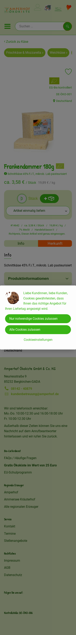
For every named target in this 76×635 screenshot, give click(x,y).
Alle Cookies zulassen (24, 329)
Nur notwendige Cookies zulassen (33, 319)
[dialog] (38, 317)
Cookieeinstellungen (38, 340)
